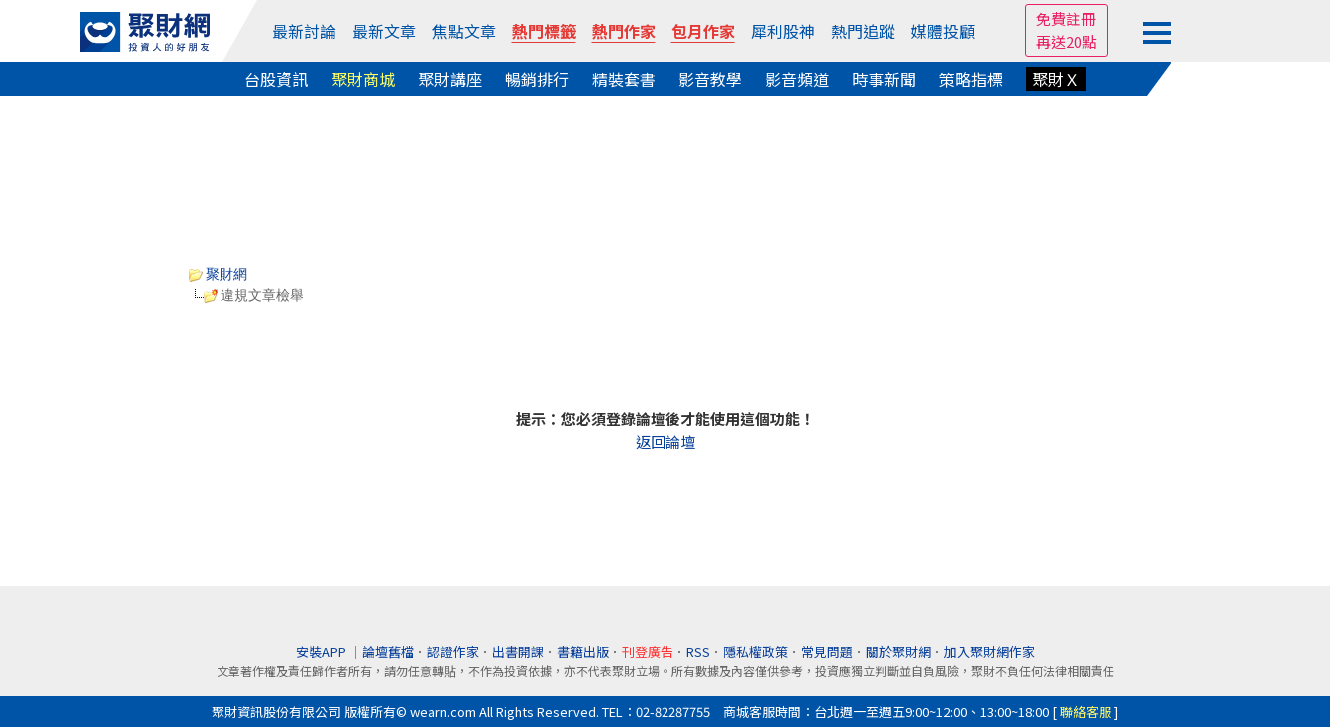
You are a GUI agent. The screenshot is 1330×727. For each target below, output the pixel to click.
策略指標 (971, 79)
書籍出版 (583, 651)
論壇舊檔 (388, 651)
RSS (698, 651)
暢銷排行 (537, 79)
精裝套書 (624, 79)
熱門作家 (624, 31)
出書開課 (518, 651)
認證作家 (453, 651)
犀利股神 (783, 31)
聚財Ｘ (1056, 79)
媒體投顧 (943, 31)
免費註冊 (1066, 18)
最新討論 (304, 31)
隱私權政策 (755, 651)
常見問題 (827, 651)
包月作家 (703, 31)
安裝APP (322, 651)
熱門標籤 (544, 31)
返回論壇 (665, 441)
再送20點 (1066, 41)
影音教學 (710, 79)
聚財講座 (450, 79)
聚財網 (218, 274)
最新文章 (384, 31)
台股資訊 (276, 79)
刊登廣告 (647, 651)
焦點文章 (464, 31)
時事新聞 (884, 79)
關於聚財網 (898, 651)
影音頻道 (797, 79)
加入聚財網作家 (989, 651)
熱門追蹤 (863, 31)
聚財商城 (363, 79)
